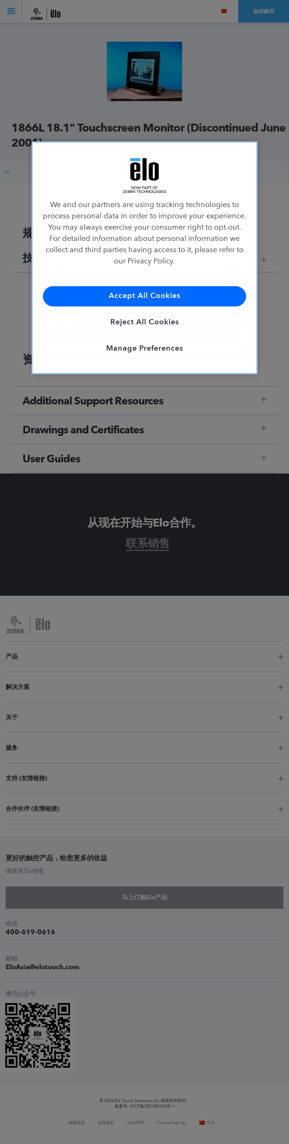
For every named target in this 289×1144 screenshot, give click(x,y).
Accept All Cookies (145, 296)
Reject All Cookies (144, 323)
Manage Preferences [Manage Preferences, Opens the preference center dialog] (144, 349)
